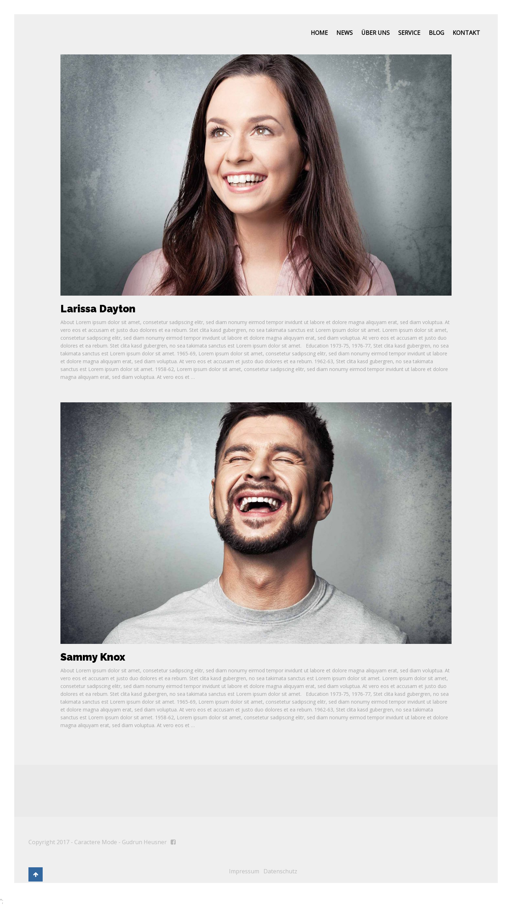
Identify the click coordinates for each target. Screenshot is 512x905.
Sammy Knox (92, 657)
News (344, 33)
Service (409, 33)
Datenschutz (280, 871)
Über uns (375, 33)
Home (319, 33)
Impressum (244, 871)
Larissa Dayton (97, 309)
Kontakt (466, 33)
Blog (436, 33)
